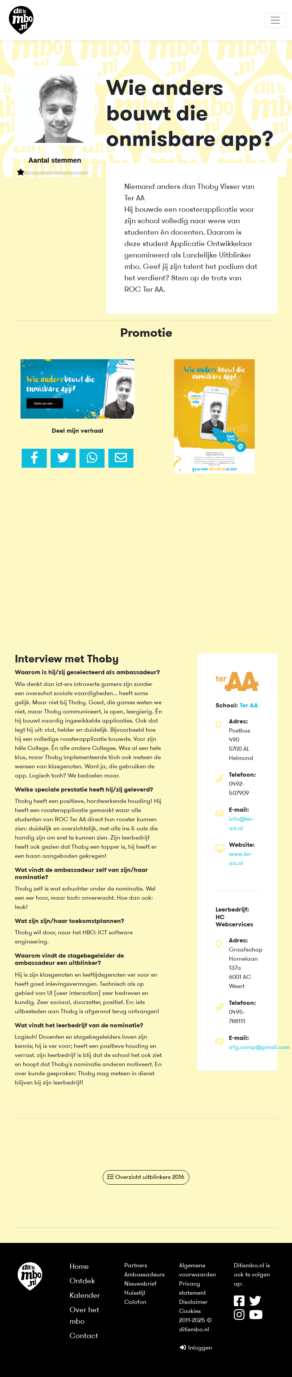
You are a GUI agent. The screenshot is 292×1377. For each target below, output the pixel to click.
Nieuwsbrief (140, 1284)
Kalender (85, 1296)
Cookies (190, 1311)
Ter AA (249, 706)
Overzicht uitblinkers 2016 (146, 1177)
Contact (84, 1336)
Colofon (135, 1302)
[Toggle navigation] (275, 20)
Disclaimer (193, 1302)
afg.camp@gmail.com (259, 1047)
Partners (135, 1266)
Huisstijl (134, 1293)
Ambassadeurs (144, 1275)
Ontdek (82, 1281)
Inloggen (195, 1348)
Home (79, 1267)
